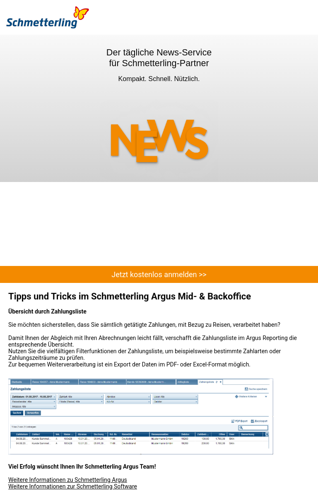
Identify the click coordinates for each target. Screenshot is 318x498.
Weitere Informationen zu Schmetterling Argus (67, 479)
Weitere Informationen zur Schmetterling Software (72, 486)
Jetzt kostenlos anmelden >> (158, 274)
